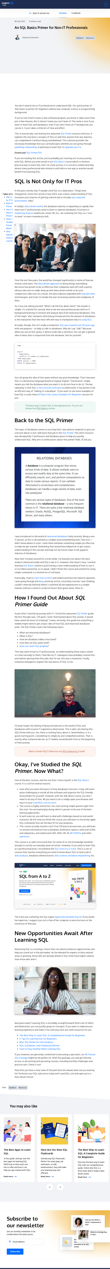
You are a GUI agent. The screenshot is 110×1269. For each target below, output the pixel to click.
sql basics (80, 38)
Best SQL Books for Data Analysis (36, 1042)
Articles (63, 13)
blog (41, 581)
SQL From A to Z (71, 751)
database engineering (79, 855)
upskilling (19, 147)
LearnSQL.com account (44, 802)
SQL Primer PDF (34, 152)
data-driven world (34, 206)
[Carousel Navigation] (55, 1187)
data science (61, 855)
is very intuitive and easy (48, 387)
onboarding (31, 147)
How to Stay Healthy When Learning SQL (39, 1049)
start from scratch (43, 578)
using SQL (86, 319)
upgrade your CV (73, 147)
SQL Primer (66, 133)
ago (92, 325)
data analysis (21, 855)
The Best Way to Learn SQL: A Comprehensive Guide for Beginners (52, 1035)
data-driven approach (48, 283)
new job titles (88, 293)
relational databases (57, 536)
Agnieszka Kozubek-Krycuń (68, 917)
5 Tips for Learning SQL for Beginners (38, 1038)
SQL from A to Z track (65, 848)
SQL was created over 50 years (75, 325)
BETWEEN (75, 833)
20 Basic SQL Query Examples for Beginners (60, 394)
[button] (106, 4)
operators (24, 836)
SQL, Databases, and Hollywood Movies (39, 1045)
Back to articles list (41, 13)
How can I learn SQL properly (33, 646)
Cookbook (76, 13)
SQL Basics (59, 161)
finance (29, 213)
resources (90, 38)
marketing (20, 213)
